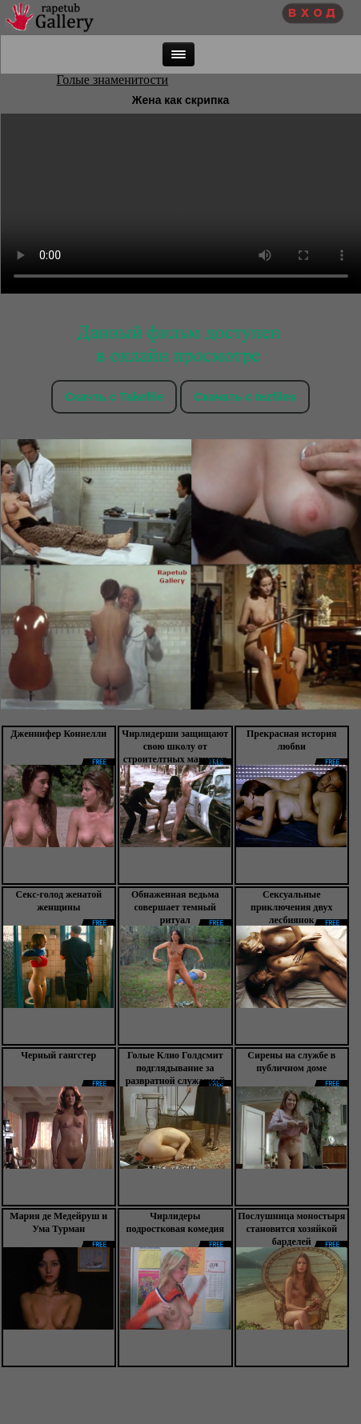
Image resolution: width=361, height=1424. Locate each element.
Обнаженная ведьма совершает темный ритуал (175, 907)
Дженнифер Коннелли (58, 733)
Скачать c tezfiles (244, 396)
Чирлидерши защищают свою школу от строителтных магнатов (175, 746)
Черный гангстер (58, 1055)
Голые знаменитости (113, 79)
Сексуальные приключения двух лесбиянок (291, 907)
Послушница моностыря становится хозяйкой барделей (291, 1228)
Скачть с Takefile (114, 396)
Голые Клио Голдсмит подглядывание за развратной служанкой (175, 1068)
